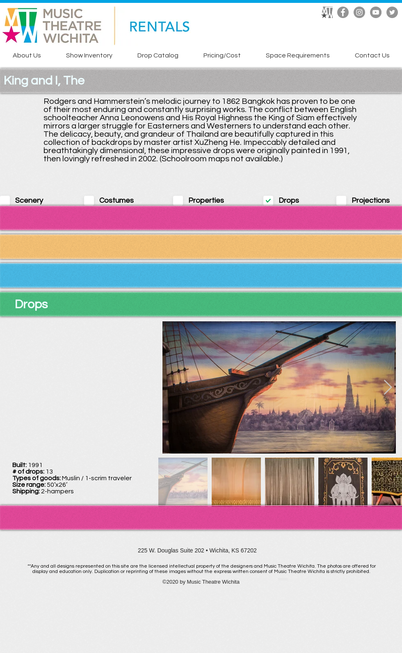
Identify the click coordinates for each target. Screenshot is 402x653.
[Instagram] (359, 12)
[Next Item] (388, 388)
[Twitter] (392, 12)
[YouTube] (375, 12)
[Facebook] (343, 12)
